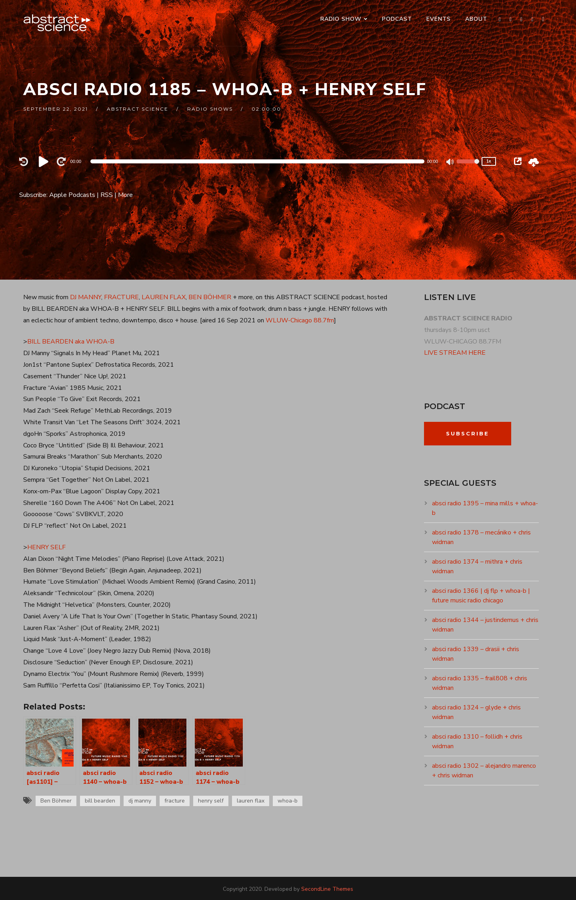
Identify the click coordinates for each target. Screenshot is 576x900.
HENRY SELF (46, 547)
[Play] (45, 161)
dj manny (139, 801)
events (438, 19)
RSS (106, 195)
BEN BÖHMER (209, 297)
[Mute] (450, 163)
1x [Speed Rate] (488, 161)
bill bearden (100, 801)
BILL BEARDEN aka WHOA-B (70, 341)
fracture (174, 801)
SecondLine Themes (327, 889)
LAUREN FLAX (164, 297)
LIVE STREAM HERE (455, 352)
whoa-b (288, 801)
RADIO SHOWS (210, 109)
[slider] (257, 161)
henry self (211, 801)
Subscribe (467, 433)
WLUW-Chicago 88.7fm (300, 320)
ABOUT (476, 19)
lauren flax (250, 801)
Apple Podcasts (72, 195)
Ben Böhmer (56, 801)
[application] (257, 161)
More (125, 195)
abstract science (137, 109)
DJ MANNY (85, 297)
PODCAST (397, 19)
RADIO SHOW (341, 19)
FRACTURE (121, 297)
